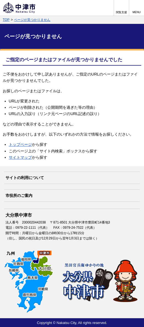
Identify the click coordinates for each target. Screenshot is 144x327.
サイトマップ (20, 157)
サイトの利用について (24, 177)
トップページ (20, 144)
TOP (6, 20)
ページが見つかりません (32, 20)
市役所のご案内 (18, 195)
